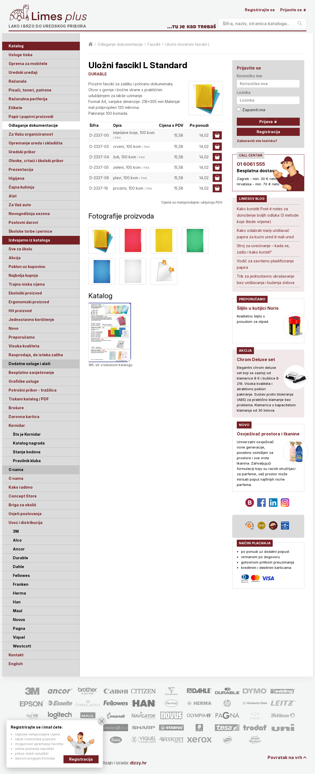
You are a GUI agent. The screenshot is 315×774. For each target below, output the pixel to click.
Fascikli (154, 44)
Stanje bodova (26, 452)
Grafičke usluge (24, 381)
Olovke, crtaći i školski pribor (36, 160)
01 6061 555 (251, 164)
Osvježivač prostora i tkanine (268, 433)
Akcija (15, 257)
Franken (20, 584)
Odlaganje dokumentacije (33, 125)
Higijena (16, 178)
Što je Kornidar (27, 434)
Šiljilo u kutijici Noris (258, 308)
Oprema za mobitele (28, 63)
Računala (18, 81)
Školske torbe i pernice (30, 231)
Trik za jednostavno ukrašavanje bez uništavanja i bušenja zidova (265, 279)
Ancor (19, 549)
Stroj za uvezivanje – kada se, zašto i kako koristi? (263, 248)
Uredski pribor (22, 152)
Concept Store (23, 496)
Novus (19, 619)
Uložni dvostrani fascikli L (187, 44)
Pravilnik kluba (27, 460)
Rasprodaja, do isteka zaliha (36, 354)
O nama (16, 478)
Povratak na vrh (285, 757)
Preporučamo (22, 337)
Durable (20, 557)
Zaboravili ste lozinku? (257, 141)
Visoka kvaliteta (24, 346)
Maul (17, 610)
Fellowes (21, 575)
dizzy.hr (138, 762)
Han (17, 602)
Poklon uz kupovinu (27, 266)
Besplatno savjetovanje (31, 372)
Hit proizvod (20, 310)
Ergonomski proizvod (29, 302)
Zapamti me (251, 110)
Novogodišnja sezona (29, 213)
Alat (13, 196)
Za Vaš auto (20, 204)
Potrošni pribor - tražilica (33, 390)
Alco (17, 540)
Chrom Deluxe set (256, 359)
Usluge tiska (20, 54)
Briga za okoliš (22, 505)
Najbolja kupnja (23, 275)
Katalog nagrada (29, 443)
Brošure (16, 407)
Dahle (18, 566)
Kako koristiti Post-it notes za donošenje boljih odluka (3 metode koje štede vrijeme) (268, 215)
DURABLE (97, 74)
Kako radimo (21, 487)
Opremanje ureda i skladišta (35, 143)
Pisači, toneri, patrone (30, 90)
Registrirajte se (260, 9)
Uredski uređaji (23, 72)
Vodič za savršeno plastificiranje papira (265, 264)
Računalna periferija (28, 99)
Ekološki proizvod (25, 293)
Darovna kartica (24, 416)
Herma (19, 593)
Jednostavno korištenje (31, 319)
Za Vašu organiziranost (31, 134)
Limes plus (59, 17)
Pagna (19, 628)
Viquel (19, 637)
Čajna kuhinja (21, 187)
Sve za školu (20, 249)
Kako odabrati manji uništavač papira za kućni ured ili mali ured (265, 233)
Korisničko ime (249, 76)
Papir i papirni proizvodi (31, 116)
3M (16, 531)
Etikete (15, 107)
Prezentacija (21, 169)
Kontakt (16, 655)
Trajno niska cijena (27, 284)
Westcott (22, 646)
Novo (13, 328)
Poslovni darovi (23, 222)
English (16, 663)
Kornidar (17, 425)
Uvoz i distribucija (26, 522)
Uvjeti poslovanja (25, 513)
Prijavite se (293, 9)
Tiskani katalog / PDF (29, 399)
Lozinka (243, 92)
